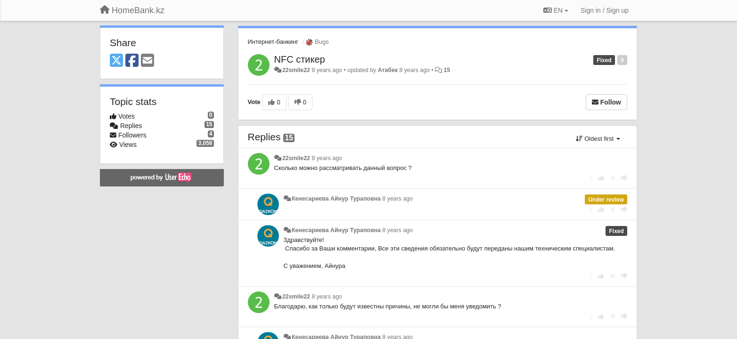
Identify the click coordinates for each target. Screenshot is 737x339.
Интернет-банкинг (273, 41)
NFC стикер (299, 59)
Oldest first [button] (598, 138)
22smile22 (296, 70)
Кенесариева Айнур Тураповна (336, 198)
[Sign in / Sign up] (604, 10)
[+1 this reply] (601, 178)
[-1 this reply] (624, 178)
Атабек (388, 70)
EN (555, 10)
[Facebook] (132, 61)
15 (447, 70)
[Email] (147, 61)
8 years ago (326, 158)
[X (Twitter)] (116, 61)
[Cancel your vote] (612, 178)
